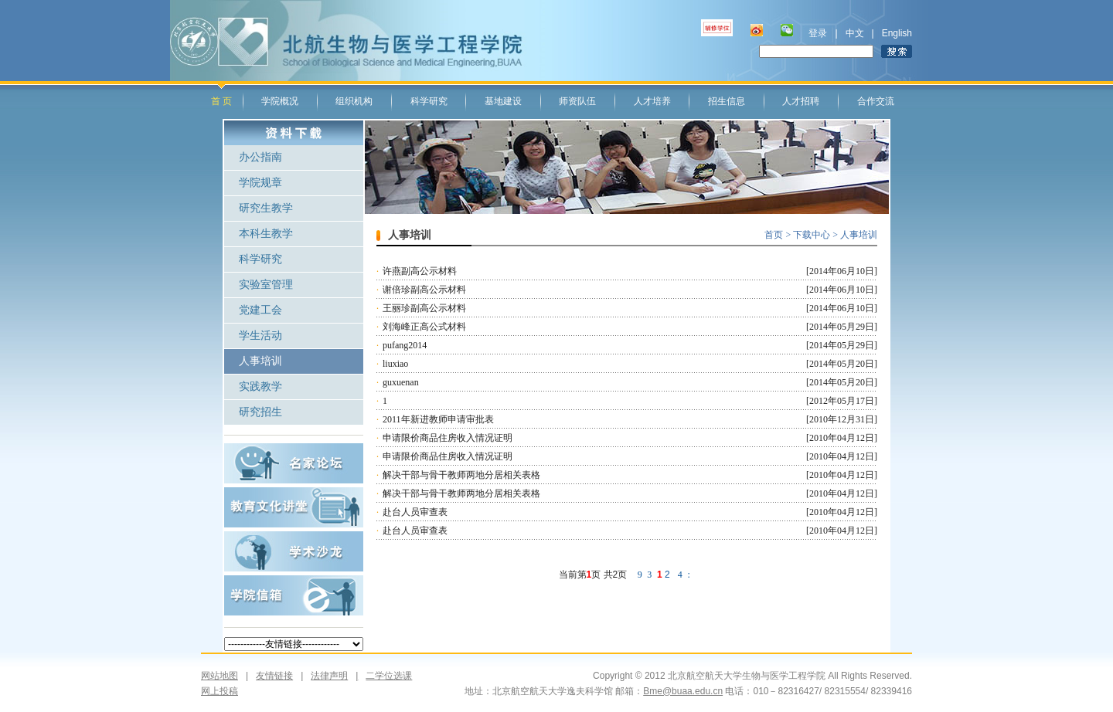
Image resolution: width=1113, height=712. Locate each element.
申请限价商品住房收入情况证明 (447, 437)
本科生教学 (266, 233)
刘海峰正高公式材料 (424, 326)
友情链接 (274, 675)
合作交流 (875, 101)
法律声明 (329, 675)
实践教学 (260, 386)
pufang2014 (405, 345)
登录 (817, 33)
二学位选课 (380, 675)
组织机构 (354, 101)
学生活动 (260, 335)
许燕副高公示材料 (420, 271)
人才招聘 (800, 101)
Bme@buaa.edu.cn (683, 691)
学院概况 (279, 101)
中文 (855, 33)
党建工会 (260, 310)
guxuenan (401, 382)
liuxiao (395, 363)
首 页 (221, 101)
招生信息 (726, 101)
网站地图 (219, 675)
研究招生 (260, 412)
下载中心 (812, 234)
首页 (773, 234)
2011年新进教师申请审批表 (438, 419)
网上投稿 (219, 691)
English (897, 33)
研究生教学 (266, 208)
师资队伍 (577, 101)
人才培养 (652, 101)
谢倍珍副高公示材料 (424, 289)
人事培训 (260, 361)
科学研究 (429, 101)
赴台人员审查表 (415, 512)
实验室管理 (266, 284)
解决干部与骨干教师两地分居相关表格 (461, 475)
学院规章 (260, 182)
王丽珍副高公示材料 (424, 308)
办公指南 (260, 157)
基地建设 (503, 101)
